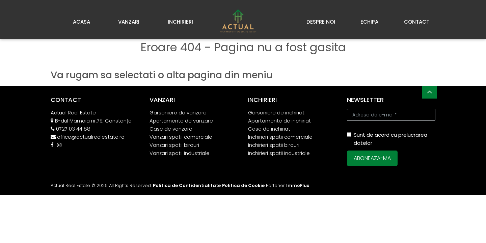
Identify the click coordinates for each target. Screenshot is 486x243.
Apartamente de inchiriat (279, 120)
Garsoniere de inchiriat (276, 112)
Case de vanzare (171, 128)
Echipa (369, 21)
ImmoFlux (297, 185)
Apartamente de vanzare (181, 120)
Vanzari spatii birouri (174, 144)
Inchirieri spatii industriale (279, 153)
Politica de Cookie (243, 185)
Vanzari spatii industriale (180, 153)
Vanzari (128, 21)
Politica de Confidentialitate (187, 185)
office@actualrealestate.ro (91, 136)
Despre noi (320, 21)
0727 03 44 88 (73, 128)
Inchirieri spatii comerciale (280, 136)
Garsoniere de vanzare (178, 112)
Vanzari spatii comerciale (181, 136)
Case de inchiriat (269, 128)
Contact (416, 21)
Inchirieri (180, 21)
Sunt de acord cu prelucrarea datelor (387, 138)
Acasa (81, 21)
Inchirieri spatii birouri (273, 144)
